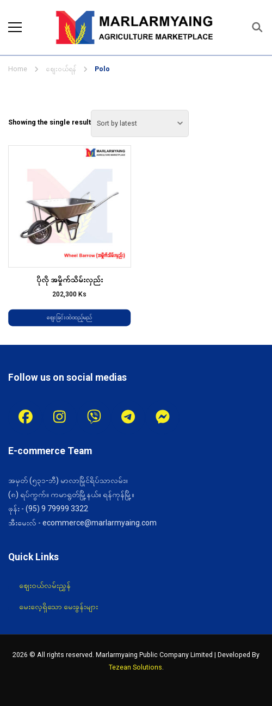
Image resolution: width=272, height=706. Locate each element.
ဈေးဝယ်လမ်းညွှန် (45, 585)
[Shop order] (140, 123)
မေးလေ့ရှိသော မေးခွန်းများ (58, 606)
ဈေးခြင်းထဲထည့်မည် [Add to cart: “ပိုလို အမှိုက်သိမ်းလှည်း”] (69, 317)
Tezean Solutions (135, 667)
